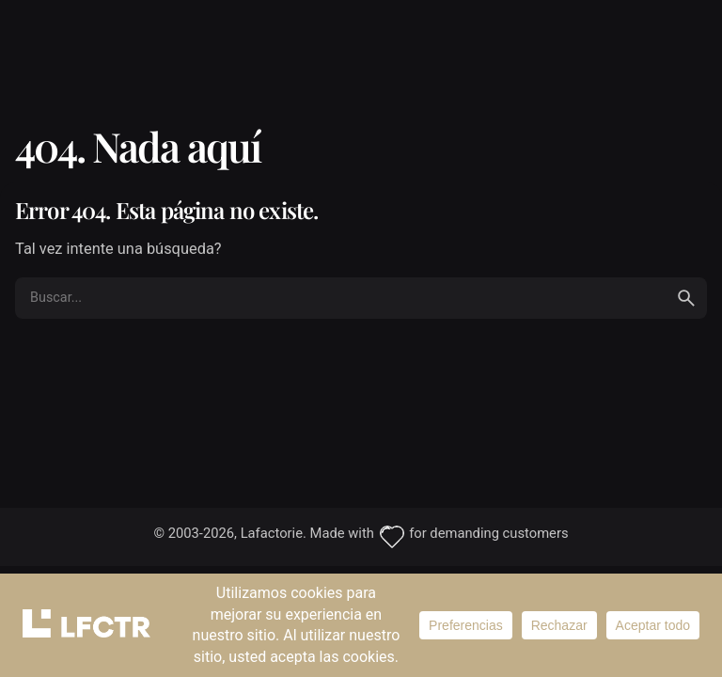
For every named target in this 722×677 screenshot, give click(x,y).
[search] (686, 298)
